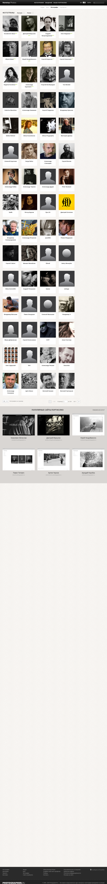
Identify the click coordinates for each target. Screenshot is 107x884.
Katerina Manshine (11, 110)
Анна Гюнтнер (66, 340)
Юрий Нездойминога (29, 60)
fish (29, 365)
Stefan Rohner (10, 135)
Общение (48, 2)
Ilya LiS (48, 212)
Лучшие (19, 13)
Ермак (48, 289)
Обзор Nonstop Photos (49, 869)
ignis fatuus (29, 391)
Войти (89, 2)
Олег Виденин (66, 33)
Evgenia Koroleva (10, 84)
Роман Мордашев (66, 238)
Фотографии (39, 2)
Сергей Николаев (66, 59)
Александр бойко (10, 187)
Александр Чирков (29, 187)
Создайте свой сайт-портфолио (51, 871)
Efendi (48, 263)
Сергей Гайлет (10, 263)
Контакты (45, 875)
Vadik (10, 212)
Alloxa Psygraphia (48, 135)
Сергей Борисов (47, 59)
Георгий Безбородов (48, 84)
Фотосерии (5, 871)
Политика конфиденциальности (72, 873)
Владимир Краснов (66, 110)
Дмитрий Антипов (67, 212)
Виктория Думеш (66, 135)
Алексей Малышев (48, 314)
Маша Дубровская (11, 340)
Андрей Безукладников (48, 34)
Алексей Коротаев (10, 161)
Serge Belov (29, 161)
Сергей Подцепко (48, 110)
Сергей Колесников (29, 340)
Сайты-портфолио (28, 875)
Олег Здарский (11, 365)
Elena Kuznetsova (29, 135)
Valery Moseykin (66, 263)
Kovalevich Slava (10, 33)
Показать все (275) (98, 410)
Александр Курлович (29, 85)
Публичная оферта (69, 871)
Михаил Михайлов (29, 263)
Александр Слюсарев (48, 162)
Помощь (45, 873)
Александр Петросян (29, 238)
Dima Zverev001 (10, 289)
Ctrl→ (77, 401)
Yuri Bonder (66, 84)
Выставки (5, 875)
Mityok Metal (10, 59)
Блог (47, 7)
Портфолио (63, 7)
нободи (66, 289)
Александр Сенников (10, 392)
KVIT (47, 340)
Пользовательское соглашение (72, 869)
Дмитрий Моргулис (29, 34)
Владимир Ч (66, 314)
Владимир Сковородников (10, 239)
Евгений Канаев (48, 391)
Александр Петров (48, 365)
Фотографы (54, 7)
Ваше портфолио (60, 2)
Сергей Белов (66, 161)
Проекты (5, 873)
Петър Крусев (29, 212)
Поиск (29, 13)
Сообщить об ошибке (98, 869)
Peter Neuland (66, 187)
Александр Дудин (48, 187)
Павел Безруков (29, 314)
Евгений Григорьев (66, 391)
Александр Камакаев (29, 110)
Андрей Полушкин (29, 289)
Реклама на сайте (68, 875)
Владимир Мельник (10, 314)
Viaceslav (67, 365)
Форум (42, 7)
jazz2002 (48, 238)
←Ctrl (52, 401)
